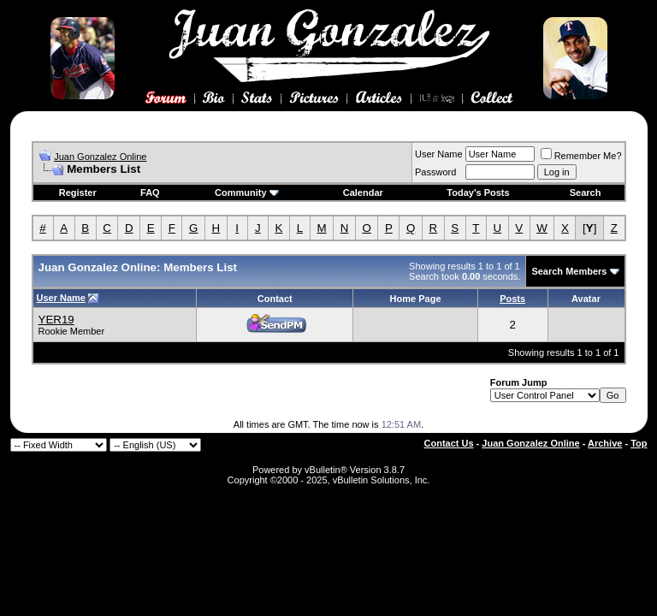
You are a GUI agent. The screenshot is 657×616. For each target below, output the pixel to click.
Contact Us (449, 443)
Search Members (569, 271)
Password (435, 172)
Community (247, 192)
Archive (605, 443)
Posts (512, 298)
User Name (439, 154)
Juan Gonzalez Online (100, 156)
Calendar (363, 192)
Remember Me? (581, 156)
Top (638, 443)
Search (585, 192)
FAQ (150, 192)
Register (78, 192)
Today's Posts (478, 192)
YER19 (56, 319)
